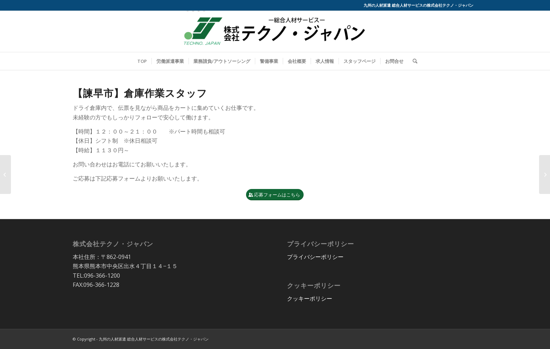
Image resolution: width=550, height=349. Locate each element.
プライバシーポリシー (315, 257)
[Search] (412, 61)
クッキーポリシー (309, 298)
